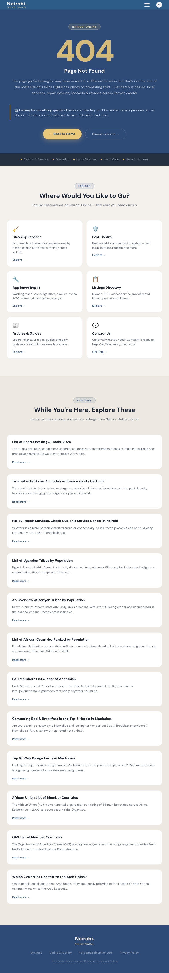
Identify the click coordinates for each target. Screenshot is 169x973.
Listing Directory (60, 953)
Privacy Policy (129, 953)
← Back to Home (62, 134)
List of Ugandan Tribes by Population (42, 560)
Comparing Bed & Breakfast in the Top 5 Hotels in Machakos (62, 719)
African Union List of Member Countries (45, 798)
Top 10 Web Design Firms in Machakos (43, 758)
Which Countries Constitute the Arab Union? (49, 877)
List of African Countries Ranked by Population (51, 639)
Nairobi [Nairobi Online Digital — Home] (17, 5)
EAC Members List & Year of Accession (44, 679)
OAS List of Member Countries (37, 837)
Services (36, 953)
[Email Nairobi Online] (159, 5)
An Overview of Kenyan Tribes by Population (48, 600)
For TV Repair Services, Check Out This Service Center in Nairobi (65, 521)
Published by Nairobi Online (101, 961)
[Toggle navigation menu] (147, 5)
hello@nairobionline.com (96, 953)
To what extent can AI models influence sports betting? (58, 481)
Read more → (21, 462)
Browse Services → (105, 134)
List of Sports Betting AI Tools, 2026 (41, 442)
